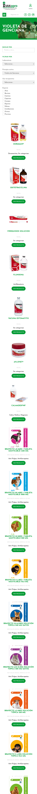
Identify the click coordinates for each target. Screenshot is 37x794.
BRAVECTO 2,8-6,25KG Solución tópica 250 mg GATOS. (18, 624)
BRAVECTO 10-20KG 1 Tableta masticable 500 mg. (18, 537)
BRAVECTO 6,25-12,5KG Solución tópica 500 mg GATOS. (18, 668)
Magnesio (24, 415)
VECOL (18, 149)
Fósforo (17, 415)
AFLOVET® (18, 362)
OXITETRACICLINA (18, 188)
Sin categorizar (23, 153)
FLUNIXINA (18, 275)
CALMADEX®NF (18, 406)
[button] (4, 15)
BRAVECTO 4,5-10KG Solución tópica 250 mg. (19, 711)
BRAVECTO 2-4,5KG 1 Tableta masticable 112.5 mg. (18, 581)
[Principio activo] (18, 73)
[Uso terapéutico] (18, 82)
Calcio (11, 415)
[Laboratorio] (18, 64)
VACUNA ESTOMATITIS (18, 318)
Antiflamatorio (18, 284)
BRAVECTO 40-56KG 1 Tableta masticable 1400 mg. (18, 450)
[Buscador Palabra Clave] (18, 50)
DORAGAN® (18, 144)
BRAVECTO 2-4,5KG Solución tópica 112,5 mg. (18, 755)
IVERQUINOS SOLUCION (18, 231)
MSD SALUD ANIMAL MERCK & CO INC (18, 455)
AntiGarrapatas (23, 458)
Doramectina (12, 153)
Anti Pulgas (12, 458)
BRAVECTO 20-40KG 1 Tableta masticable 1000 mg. (18, 494)
